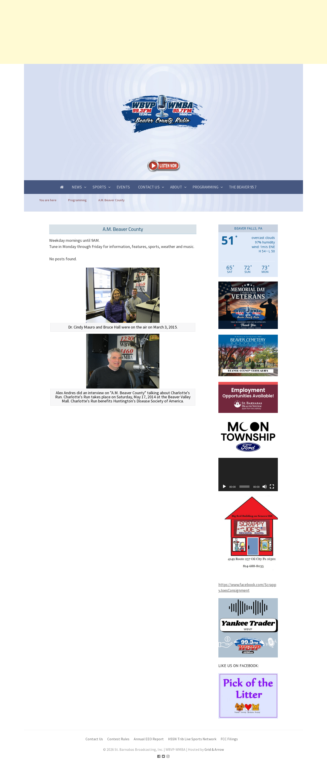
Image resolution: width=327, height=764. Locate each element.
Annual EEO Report (149, 739)
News (77, 187)
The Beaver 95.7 (242, 187)
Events (123, 187)
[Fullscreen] (272, 486)
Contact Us (149, 187)
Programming (205, 187)
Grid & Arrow (214, 749)
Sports (99, 187)
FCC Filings (229, 739)
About (176, 187)
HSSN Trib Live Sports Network (192, 739)
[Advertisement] (137, 32)
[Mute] (264, 486)
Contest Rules (118, 739)
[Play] (224, 486)
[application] (248, 474)
